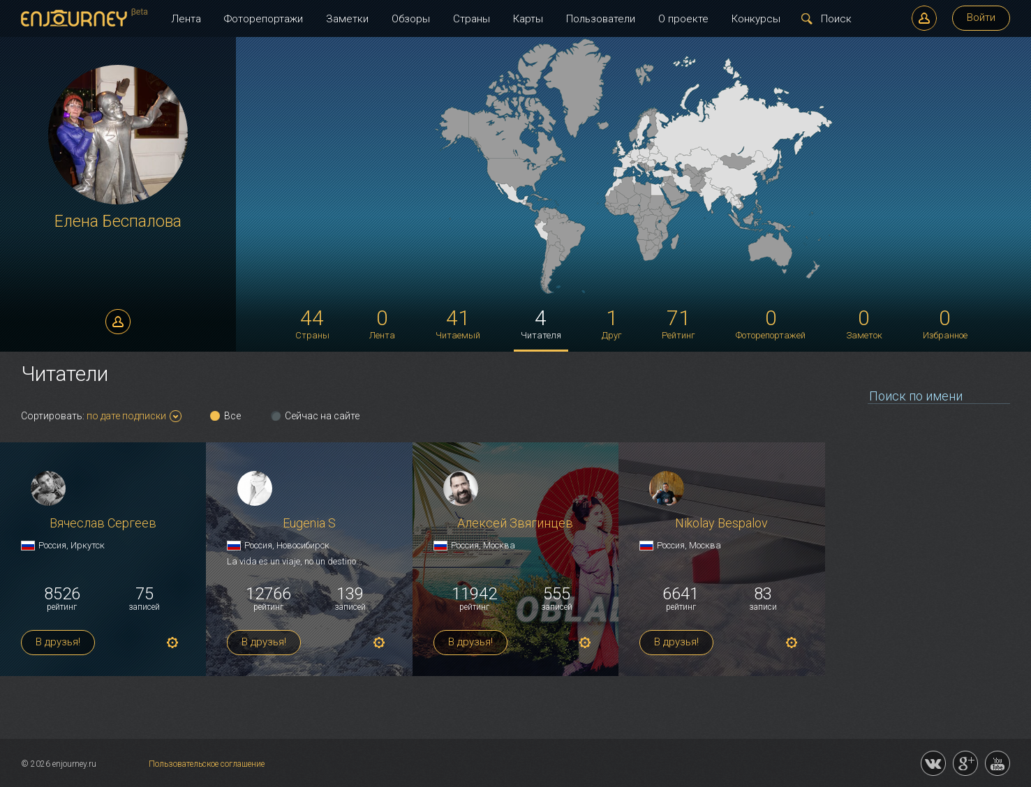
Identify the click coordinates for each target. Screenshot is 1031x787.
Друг (612, 323)
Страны (471, 19)
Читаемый (458, 323)
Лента (186, 19)
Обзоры (411, 19)
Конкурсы (756, 19)
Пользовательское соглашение (207, 764)
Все (232, 415)
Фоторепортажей (771, 323)
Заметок (864, 323)
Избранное (945, 323)
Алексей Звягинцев (515, 523)
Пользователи (600, 19)
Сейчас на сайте (322, 415)
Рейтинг (678, 323)
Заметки (347, 19)
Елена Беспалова (117, 221)
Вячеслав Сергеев (103, 523)
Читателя (541, 323)
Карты (528, 19)
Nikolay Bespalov (721, 523)
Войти (981, 17)
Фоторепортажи (263, 19)
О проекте (683, 19)
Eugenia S (309, 523)
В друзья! (58, 642)
